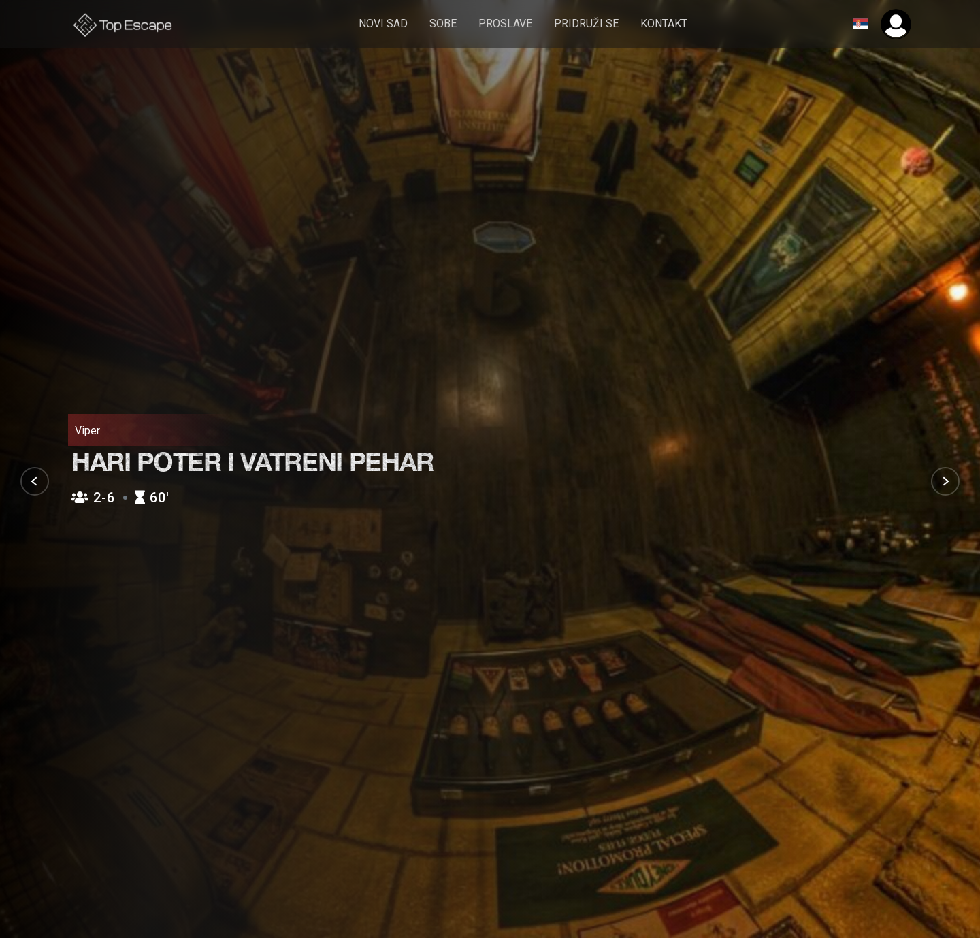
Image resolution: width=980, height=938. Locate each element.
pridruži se (587, 23)
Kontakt (664, 23)
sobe (443, 23)
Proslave (506, 23)
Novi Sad (383, 23)
